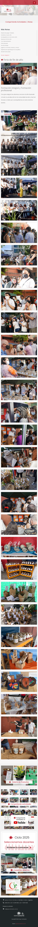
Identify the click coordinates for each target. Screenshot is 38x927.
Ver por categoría (5, 55)
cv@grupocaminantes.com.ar (11, 909)
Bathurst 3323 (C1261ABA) (11, 900)
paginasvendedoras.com (21, 923)
